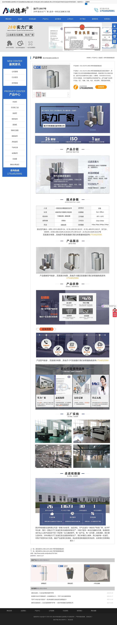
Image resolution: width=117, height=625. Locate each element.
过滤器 (15, 159)
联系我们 (107, 19)
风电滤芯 (15, 142)
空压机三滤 (15, 107)
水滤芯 (20, 19)
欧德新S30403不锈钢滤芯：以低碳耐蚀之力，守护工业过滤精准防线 (51, 596)
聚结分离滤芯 (14, 164)
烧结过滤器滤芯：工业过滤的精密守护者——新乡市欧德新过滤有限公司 (52, 602)
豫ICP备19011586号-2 (59, 619)
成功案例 (58, 19)
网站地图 (93, 610)
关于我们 (83, 19)
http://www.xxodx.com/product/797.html (45, 553)
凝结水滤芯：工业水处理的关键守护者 (42, 593)
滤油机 (15, 124)
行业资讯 (15, 77)
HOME (89, 57)
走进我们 (23, 610)
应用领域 (15, 83)
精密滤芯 (15, 119)
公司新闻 (15, 71)
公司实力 (70, 19)
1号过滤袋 (97, 583)
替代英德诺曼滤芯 (109, 57)
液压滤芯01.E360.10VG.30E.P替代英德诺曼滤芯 (50, 549)
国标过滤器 (15, 130)
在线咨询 (101, 87)
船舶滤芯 (15, 136)
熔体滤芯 (70, 583)
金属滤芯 (15, 153)
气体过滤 (15, 147)
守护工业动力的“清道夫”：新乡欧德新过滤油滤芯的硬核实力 (49, 599)
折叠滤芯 (43, 583)
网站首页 (9, 19)
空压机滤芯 (32, 19)
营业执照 (70, 619)
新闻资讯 (95, 19)
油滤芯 (101, 57)
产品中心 (46, 19)
